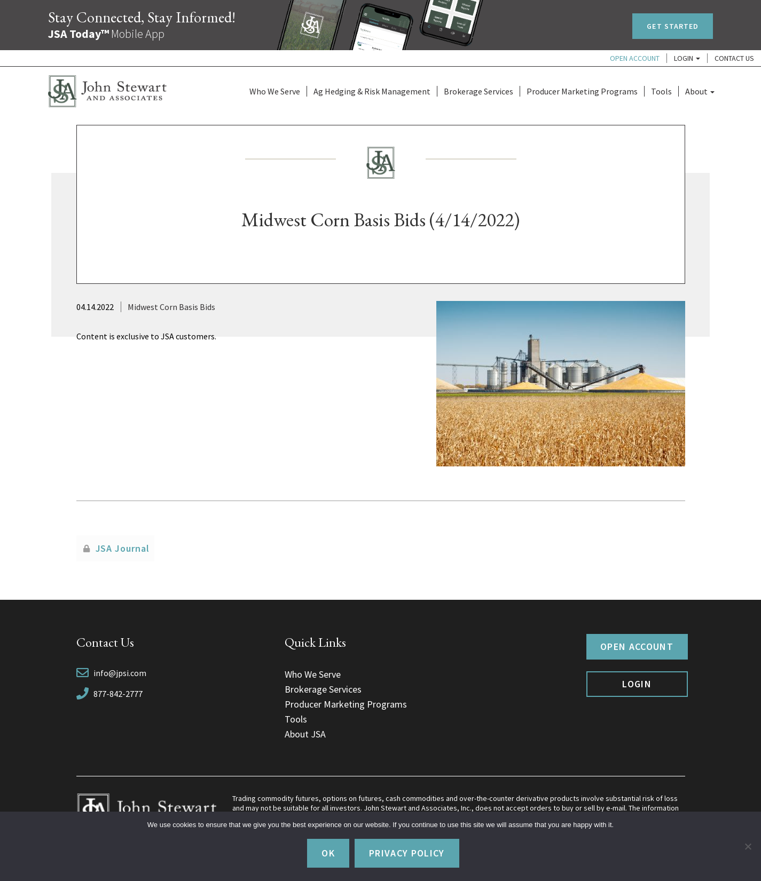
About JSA (305, 734)
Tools (661, 91)
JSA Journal (123, 548)
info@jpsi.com (119, 673)
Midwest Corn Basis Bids (171, 306)
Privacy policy (407, 853)
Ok (328, 853)
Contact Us (734, 58)
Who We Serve (274, 91)
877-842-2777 (118, 693)
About (700, 91)
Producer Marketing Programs (582, 91)
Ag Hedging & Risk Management (371, 91)
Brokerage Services (478, 91)
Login (687, 58)
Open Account (635, 58)
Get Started (673, 26)
